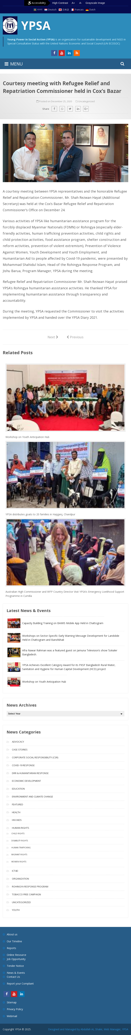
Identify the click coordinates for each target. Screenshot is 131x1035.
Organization (20, 878)
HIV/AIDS (17, 820)
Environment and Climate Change (32, 796)
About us (12, 934)
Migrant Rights (19, 854)
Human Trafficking (21, 847)
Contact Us (13, 976)
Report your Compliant (20, 983)
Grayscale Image (95, 2)
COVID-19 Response (23, 765)
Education (18, 788)
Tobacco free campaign (26, 894)
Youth (16, 910)
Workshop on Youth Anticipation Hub (27, 437)
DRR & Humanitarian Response (30, 773)
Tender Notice (15, 966)
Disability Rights (19, 840)
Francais (79, 9)
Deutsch (52, 9)
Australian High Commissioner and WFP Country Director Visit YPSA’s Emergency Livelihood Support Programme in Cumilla (65, 593)
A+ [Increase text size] (73, 2)
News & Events (16, 972)
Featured (17, 804)
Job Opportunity (16, 959)
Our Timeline (14, 941)
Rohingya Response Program (30, 886)
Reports (11, 948)
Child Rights (17, 833)
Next (53, 336)
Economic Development (26, 780)
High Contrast (60, 2)
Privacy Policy (15, 1009)
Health (16, 812)
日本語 (65, 9)
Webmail (12, 1016)
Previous (75, 336)
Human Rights (20, 827)
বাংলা (39, 9)
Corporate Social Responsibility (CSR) (35, 757)
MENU (16, 64)
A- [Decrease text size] (80, 2)
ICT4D (15, 870)
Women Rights (18, 861)
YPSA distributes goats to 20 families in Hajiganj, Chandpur (40, 514)
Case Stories (20, 749)
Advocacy (18, 741)
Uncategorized (86, 101)
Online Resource (16, 955)
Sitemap (12, 1002)
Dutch (92, 9)
